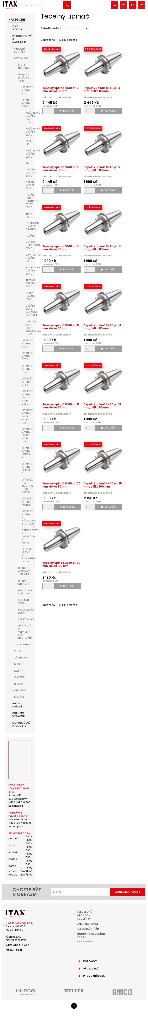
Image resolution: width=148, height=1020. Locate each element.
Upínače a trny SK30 (26, 90)
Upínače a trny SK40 (26, 103)
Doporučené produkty (21, 724)
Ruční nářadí (17, 705)
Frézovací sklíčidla (24, 592)
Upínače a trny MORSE (26, 502)
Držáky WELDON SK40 (28, 172)
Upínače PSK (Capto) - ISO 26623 (26, 486)
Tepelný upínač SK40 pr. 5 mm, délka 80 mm (60, 169)
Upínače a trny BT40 (26, 369)
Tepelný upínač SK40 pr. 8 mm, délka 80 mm (60, 248)
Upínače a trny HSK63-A (26, 452)
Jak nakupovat (87, 924)
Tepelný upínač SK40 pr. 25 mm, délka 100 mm (103, 485)
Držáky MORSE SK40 (28, 185)
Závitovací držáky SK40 (28, 258)
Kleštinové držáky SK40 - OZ (28, 157)
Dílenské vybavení (18, 714)
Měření (18, 664)
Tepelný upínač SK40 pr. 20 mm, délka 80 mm (61, 485)
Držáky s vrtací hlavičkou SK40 (28, 242)
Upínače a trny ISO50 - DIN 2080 (26, 435)
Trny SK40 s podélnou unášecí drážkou (28, 221)
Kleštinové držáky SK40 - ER (28, 117)
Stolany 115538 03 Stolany (17, 797)
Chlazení (20, 690)
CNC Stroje (17, 28)
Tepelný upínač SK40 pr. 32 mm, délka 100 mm (61, 564)
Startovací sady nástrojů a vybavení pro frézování (24, 629)
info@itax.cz (14, 950)
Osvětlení (20, 677)
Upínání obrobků (24, 582)
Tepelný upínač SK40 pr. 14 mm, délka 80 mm (102, 327)
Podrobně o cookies (85, 944)
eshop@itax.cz (17, 826)
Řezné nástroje (24, 66)
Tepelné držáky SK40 (28, 283)
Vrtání (18, 651)
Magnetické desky (24, 611)
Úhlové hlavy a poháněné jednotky (26, 555)
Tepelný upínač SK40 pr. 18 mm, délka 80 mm (102, 406)
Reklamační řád (88, 929)
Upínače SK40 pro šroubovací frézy (28, 328)
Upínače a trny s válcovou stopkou (26, 518)
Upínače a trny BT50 (26, 382)
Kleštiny (19, 671)
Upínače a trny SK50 (26, 343)
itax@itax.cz (15, 806)
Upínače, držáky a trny (24, 78)
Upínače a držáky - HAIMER (24, 571)
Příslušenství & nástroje (21, 39)
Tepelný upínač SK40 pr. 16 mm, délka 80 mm (61, 406)
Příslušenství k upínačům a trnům (26, 536)
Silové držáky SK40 (28, 296)
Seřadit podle (50, 28)
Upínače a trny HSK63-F (26, 468)
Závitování (21, 657)
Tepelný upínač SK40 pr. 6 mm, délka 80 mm (102, 169)
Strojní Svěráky (19, 50)
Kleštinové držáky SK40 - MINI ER (28, 136)
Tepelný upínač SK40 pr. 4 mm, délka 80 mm (102, 89)
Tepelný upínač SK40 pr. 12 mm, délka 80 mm (61, 327)
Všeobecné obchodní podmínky (84, 915)
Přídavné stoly (24, 601)
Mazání (19, 697)
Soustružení (22, 644)
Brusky (19, 684)
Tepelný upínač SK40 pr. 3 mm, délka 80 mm (60, 89)
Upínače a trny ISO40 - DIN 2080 (26, 416)
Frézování (21, 58)
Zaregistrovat (127, 892)
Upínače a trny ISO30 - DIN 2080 (26, 398)
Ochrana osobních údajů (91, 935)
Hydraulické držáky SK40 (28, 270)
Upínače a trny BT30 (26, 356)
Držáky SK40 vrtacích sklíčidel (28, 310)
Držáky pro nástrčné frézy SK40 (28, 201)
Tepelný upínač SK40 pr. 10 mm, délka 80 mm (102, 248)
